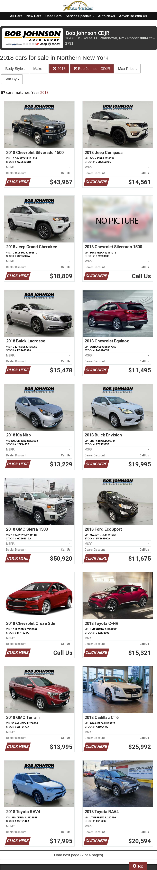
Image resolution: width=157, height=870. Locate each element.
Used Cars (53, 16)
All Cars (16, 16)
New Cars (33, 16)
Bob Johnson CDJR (91, 68)
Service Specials (80, 16)
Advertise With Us (133, 16)
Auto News (106, 16)
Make (39, 69)
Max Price (127, 69)
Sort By (11, 79)
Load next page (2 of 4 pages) (78, 855)
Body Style (15, 69)
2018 (59, 68)
